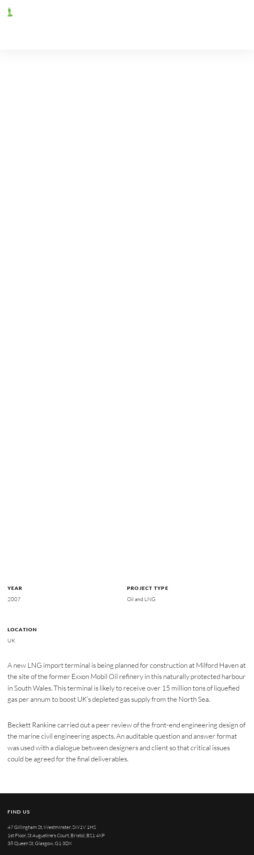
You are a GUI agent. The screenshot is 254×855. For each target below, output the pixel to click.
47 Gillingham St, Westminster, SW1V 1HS (51, 827)
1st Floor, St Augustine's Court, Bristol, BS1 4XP (56, 835)
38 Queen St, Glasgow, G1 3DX (39, 843)
